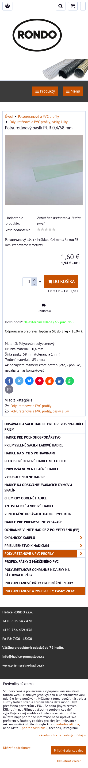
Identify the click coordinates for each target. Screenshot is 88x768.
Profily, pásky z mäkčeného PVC (31, 561)
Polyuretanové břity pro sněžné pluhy (39, 583)
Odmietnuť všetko (68, 761)
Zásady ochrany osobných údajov (62, 735)
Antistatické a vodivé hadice (29, 506)
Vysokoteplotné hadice (24, 476)
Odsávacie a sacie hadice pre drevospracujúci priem (43, 427)
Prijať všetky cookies (68, 750)
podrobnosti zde (67, 724)
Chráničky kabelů (44, 538)
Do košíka (61, 281)
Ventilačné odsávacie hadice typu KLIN (38, 514)
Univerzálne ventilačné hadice (31, 469)
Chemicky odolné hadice (25, 498)
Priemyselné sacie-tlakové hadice (33, 445)
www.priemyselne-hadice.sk (23, 665)
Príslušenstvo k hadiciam (44, 546)
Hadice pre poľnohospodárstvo (32, 437)
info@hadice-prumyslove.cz (23, 656)
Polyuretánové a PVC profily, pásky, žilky (40, 411)
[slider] (46, 229)
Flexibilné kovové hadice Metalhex (35, 461)
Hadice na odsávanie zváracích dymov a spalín (38, 487)
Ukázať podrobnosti (17, 748)
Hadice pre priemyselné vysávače (33, 521)
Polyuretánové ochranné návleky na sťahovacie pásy (37, 572)
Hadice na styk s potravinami (29, 453)
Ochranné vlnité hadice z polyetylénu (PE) (41, 529)
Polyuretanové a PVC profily (31, 405)
